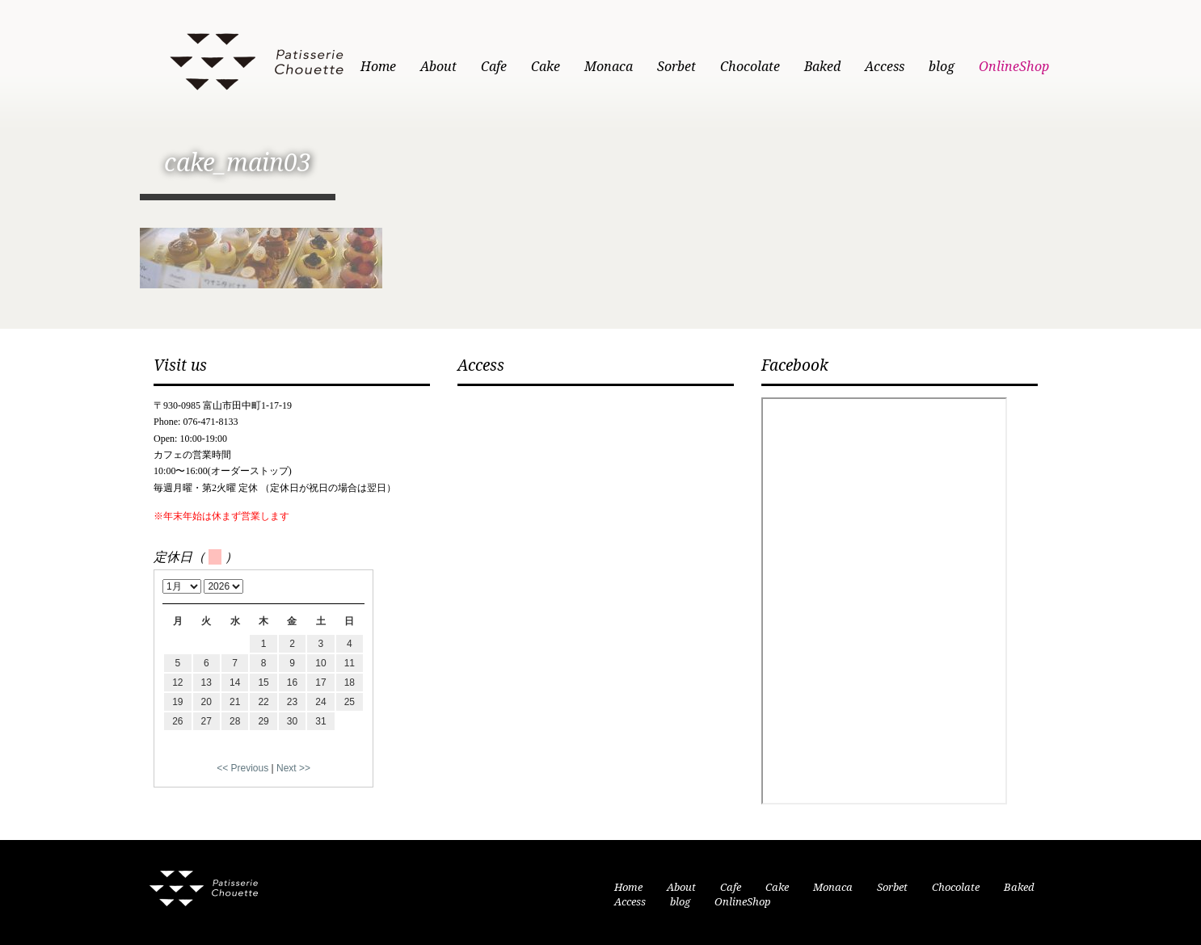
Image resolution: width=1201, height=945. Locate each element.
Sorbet (676, 66)
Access (884, 66)
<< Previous (242, 768)
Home (378, 66)
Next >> (293, 768)
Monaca (608, 66)
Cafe (494, 66)
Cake (545, 66)
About (438, 66)
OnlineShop (1014, 66)
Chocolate (750, 66)
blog (941, 66)
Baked (822, 66)
